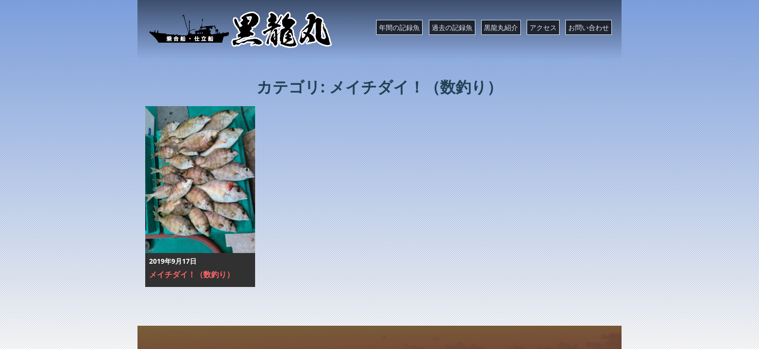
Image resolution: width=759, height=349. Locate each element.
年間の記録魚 (399, 27)
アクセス (543, 27)
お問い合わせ (588, 27)
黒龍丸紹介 (501, 27)
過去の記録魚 (452, 27)
